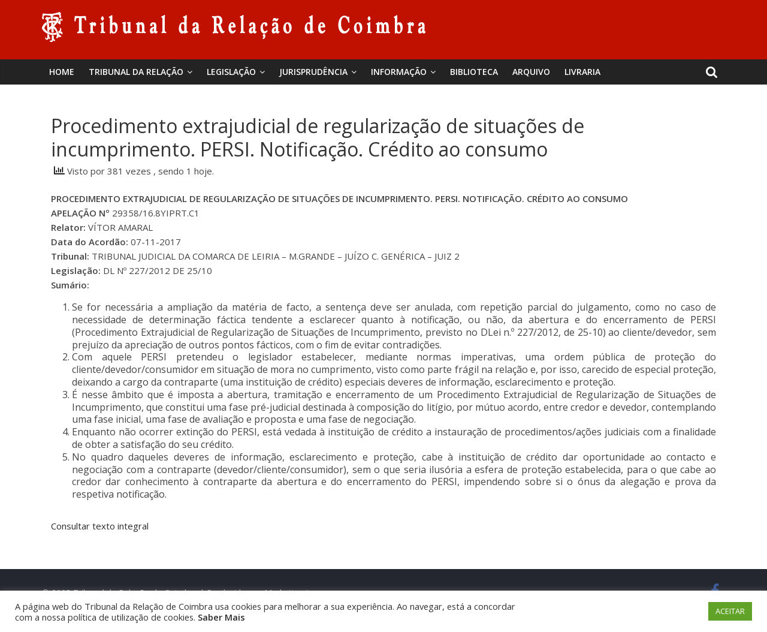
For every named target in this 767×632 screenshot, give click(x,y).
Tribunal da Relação (136, 71)
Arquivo (531, 71)
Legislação (231, 71)
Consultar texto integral (100, 526)
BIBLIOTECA (474, 71)
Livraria (582, 71)
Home (61, 71)
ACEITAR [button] (730, 611)
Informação (399, 71)
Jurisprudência (313, 71)
